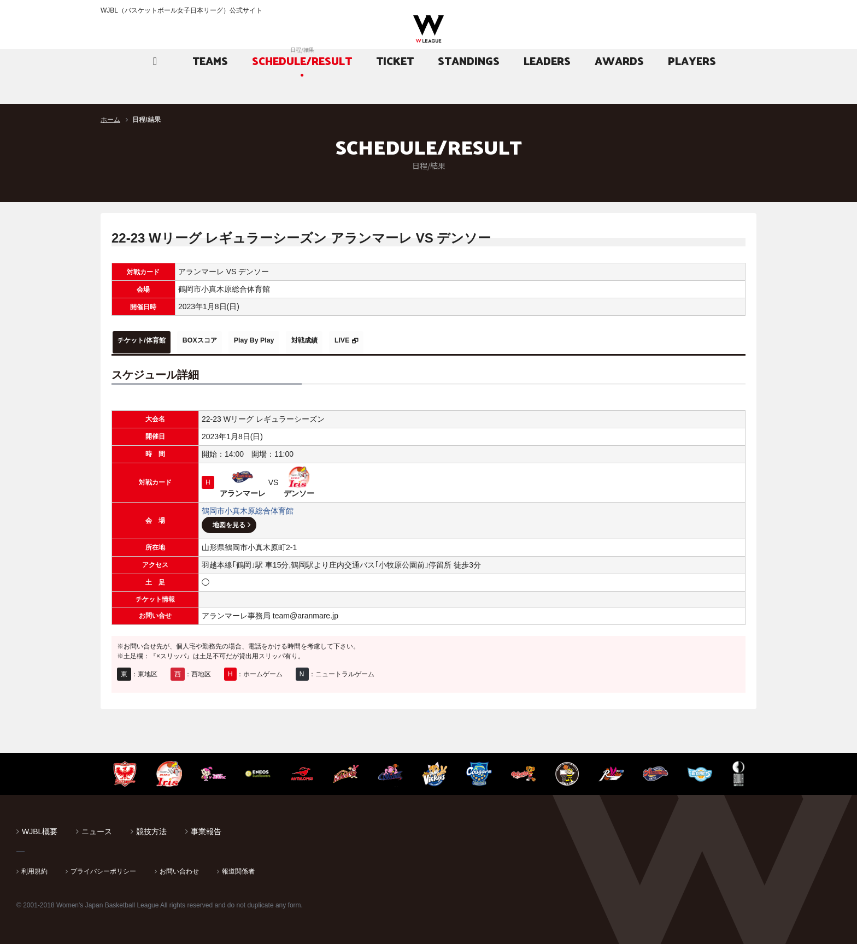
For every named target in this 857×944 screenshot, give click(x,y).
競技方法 (151, 827)
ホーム (110, 119)
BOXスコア (224, 340)
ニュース (96, 827)
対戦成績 (358, 340)
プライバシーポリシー (103, 867)
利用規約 (34, 867)
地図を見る (229, 521)
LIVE (409, 340)
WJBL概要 (39, 827)
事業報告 (206, 827)
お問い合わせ (179, 867)
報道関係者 (238, 867)
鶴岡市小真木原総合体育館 (248, 507)
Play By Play (293, 340)
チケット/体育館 (150, 340)
